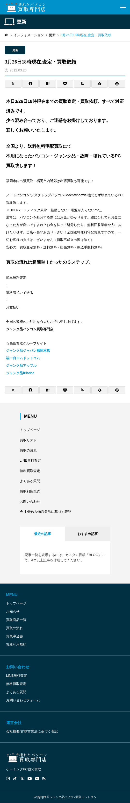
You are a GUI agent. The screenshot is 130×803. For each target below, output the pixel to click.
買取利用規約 (30, 491)
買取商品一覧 (16, 620)
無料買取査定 (30, 471)
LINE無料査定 (30, 460)
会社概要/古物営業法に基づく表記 (46, 512)
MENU (11, 595)
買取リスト (28, 440)
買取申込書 (14, 636)
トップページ (30, 430)
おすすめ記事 (88, 534)
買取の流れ (28, 450)
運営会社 (14, 723)
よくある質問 (30, 481)
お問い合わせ (30, 501)
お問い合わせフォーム (23, 700)
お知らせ (13, 611)
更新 (15, 50)
